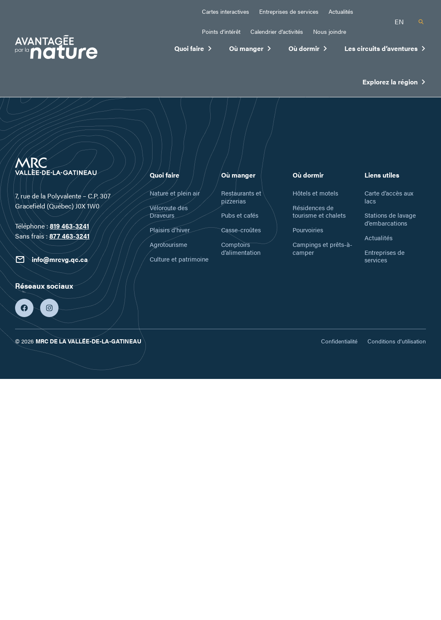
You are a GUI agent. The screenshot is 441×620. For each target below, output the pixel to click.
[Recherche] (421, 21)
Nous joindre (329, 31)
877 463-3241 (69, 236)
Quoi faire (193, 50)
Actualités (341, 11)
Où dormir (308, 50)
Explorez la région (394, 83)
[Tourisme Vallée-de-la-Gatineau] (56, 48)
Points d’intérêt (221, 31)
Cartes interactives (225, 11)
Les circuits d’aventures (385, 50)
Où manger (250, 50)
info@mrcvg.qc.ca (51, 259)
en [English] (399, 21)
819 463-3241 (69, 226)
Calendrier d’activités (276, 31)
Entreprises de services (289, 11)
